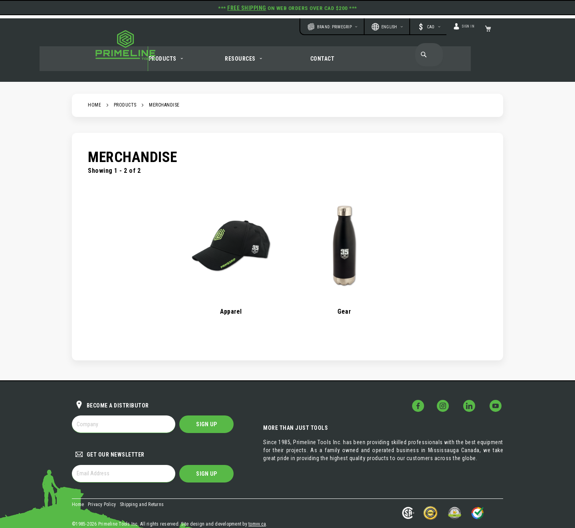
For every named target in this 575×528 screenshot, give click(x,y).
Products (125, 94)
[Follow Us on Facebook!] (429, 385)
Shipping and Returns (142, 483)
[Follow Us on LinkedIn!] (474, 385)
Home (94, 94)
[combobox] (430, 50)
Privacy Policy (102, 483)
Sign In (463, 23)
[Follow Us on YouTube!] (497, 385)
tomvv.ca (257, 500)
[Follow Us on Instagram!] (452, 385)
